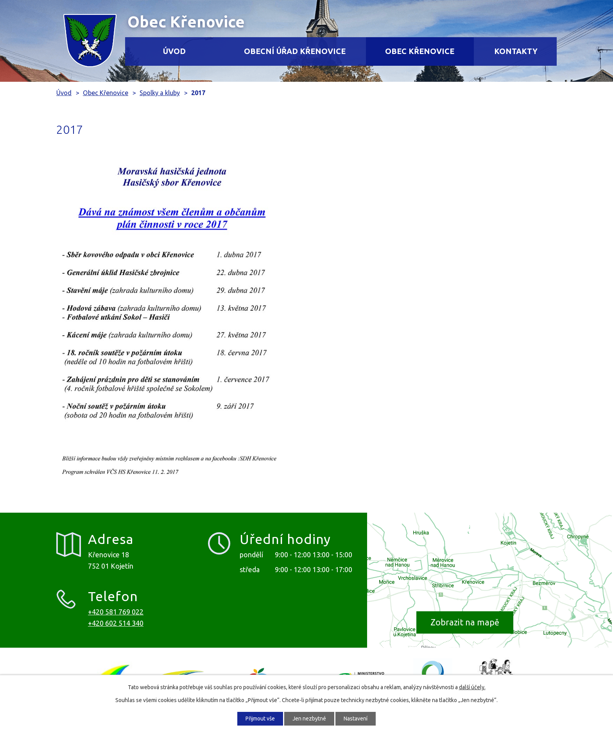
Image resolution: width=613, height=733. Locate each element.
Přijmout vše (260, 718)
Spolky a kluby (160, 92)
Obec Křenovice (419, 51)
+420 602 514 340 (115, 623)
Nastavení (355, 718)
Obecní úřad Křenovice (295, 51)
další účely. (472, 687)
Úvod (174, 51)
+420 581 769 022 (115, 612)
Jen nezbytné (309, 718)
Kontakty (516, 51)
